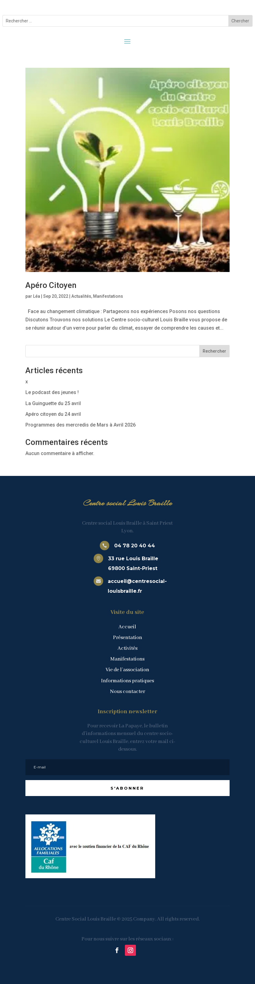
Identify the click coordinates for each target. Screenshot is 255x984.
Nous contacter (127, 691)
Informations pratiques (127, 681)
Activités (127, 648)
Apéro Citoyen (51, 285)
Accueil (127, 627)
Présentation (127, 637)
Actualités (81, 296)
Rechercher (214, 351)
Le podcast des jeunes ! (52, 392)
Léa (36, 296)
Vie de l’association (127, 670)
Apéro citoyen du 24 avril (53, 414)
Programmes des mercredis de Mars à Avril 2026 (80, 425)
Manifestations (108, 296)
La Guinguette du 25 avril (53, 403)
